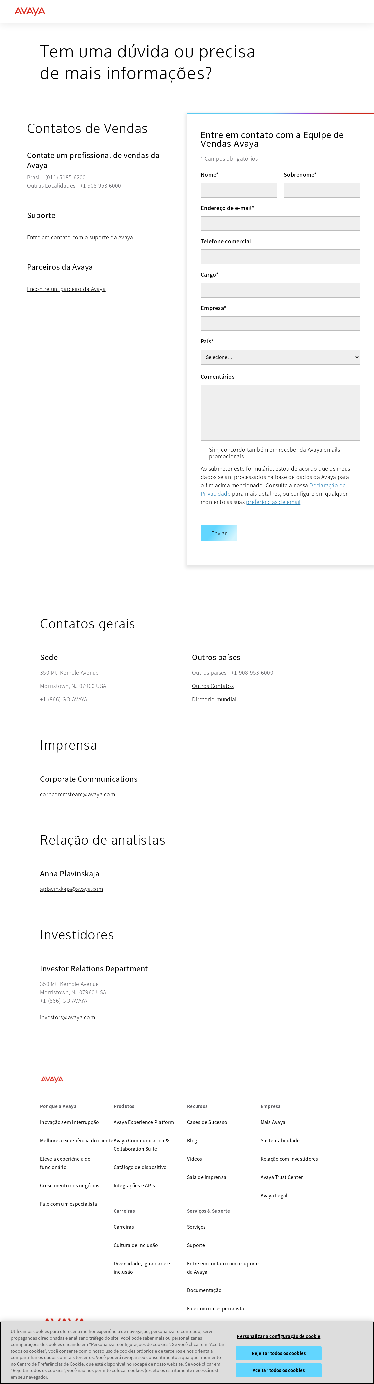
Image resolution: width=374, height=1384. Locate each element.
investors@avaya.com (67, 1010)
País (207, 341)
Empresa (213, 307)
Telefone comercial (226, 241)
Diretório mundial (214, 692)
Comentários (218, 376)
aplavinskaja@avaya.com (71, 882)
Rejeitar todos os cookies (279, 1353)
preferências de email (273, 502)
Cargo (210, 274)
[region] (187, 1352)
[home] (30, 11)
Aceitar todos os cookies (279, 1370)
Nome (210, 174)
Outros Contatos (213, 679)
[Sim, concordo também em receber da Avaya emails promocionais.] (204, 450)
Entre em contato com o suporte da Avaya (80, 237)
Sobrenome (300, 174)
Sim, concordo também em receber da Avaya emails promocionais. (274, 452)
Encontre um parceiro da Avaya (66, 289)
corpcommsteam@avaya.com (77, 787)
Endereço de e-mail (228, 207)
